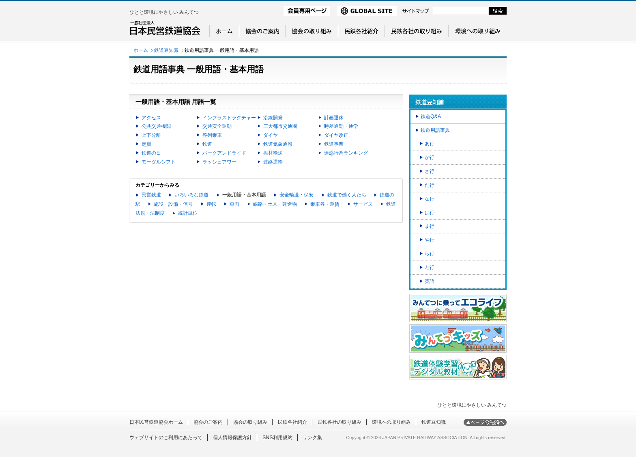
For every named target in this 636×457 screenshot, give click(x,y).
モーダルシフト (159, 162)
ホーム (140, 50)
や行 (429, 240)
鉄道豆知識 (166, 50)
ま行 (429, 226)
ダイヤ (270, 135)
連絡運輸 (273, 162)
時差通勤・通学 (341, 126)
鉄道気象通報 (277, 144)
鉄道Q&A (431, 116)
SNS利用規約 (277, 437)
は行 (429, 213)
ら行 (429, 254)
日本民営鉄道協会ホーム (156, 422)
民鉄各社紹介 (292, 422)
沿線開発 (273, 118)
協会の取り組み (250, 422)
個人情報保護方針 (232, 437)
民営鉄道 (151, 195)
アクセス (151, 118)
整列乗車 (212, 135)
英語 (429, 281)
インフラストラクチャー (229, 118)
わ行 (429, 267)
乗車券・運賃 (324, 204)
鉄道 (207, 144)
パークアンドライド (224, 153)
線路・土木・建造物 (275, 204)
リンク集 (312, 437)
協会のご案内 (208, 422)
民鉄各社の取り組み (339, 422)
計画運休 (334, 118)
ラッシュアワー (219, 162)
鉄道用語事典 (435, 130)
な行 (429, 199)
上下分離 (151, 135)
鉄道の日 (151, 153)
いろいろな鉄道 (191, 195)
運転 (211, 204)
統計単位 (188, 213)
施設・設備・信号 (173, 204)
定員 (146, 144)
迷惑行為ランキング (346, 153)
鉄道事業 (334, 144)
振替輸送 (273, 153)
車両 (234, 204)
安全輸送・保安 (296, 195)
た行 (429, 185)
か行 (429, 157)
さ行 (429, 171)
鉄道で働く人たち (346, 195)
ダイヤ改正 (336, 135)
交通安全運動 (217, 126)
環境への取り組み (391, 422)
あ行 (429, 144)
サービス (363, 204)
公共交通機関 (156, 126)
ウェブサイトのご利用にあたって (165, 437)
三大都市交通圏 (280, 126)
